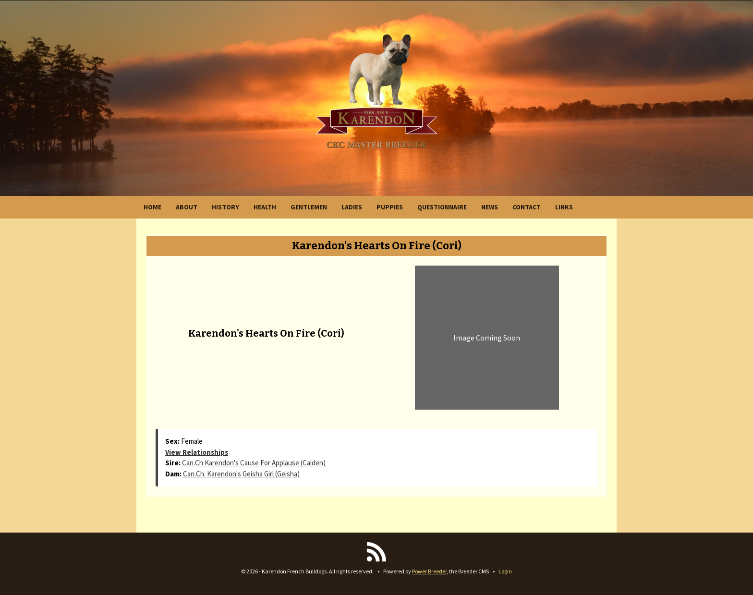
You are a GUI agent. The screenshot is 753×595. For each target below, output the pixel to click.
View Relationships (196, 452)
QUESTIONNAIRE (442, 207)
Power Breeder (429, 571)
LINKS (564, 207)
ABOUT (186, 207)
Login (505, 571)
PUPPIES (389, 207)
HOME (152, 207)
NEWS (489, 207)
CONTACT (526, 207)
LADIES (351, 207)
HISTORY (225, 207)
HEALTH (265, 207)
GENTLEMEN (309, 207)
